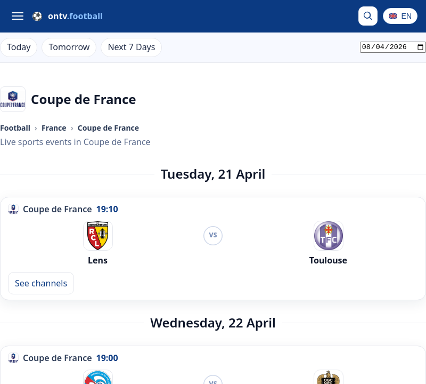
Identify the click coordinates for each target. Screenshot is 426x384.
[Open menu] (18, 16)
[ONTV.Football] (67, 16)
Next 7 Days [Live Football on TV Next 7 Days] (131, 47)
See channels (41, 283)
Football (15, 128)
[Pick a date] (393, 47)
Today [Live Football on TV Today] (18, 47)
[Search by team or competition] (368, 16)
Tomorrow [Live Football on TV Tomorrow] (68, 47)
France (54, 128)
